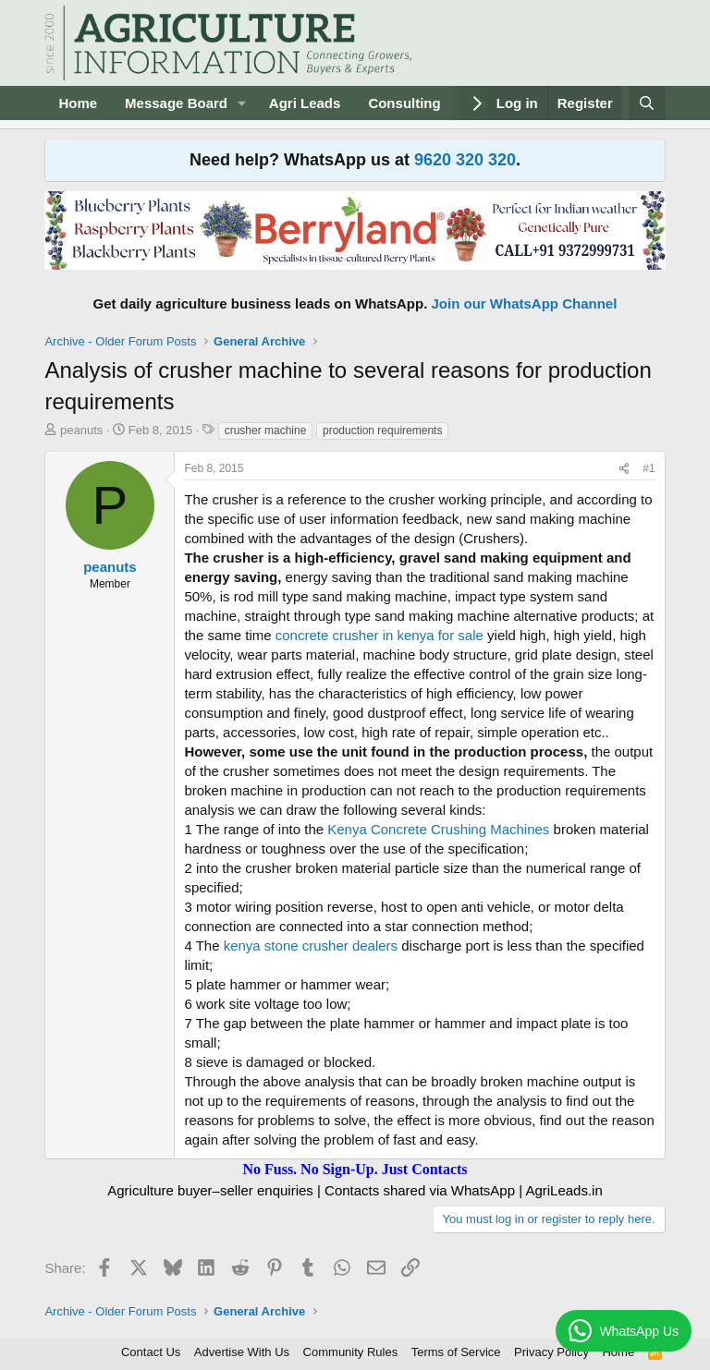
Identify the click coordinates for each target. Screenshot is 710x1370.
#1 (649, 468)
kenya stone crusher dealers (311, 945)
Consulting (404, 103)
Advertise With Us (241, 1352)
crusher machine (266, 430)
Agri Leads (305, 103)
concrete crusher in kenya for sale (379, 635)
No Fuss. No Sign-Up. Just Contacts (354, 1169)
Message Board (176, 103)
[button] (242, 103)
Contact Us (150, 1352)
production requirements (382, 430)
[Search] (647, 103)
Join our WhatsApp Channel (525, 303)
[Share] (624, 468)
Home (77, 103)
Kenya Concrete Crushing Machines (438, 829)
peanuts (81, 430)
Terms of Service (456, 1352)
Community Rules (350, 1352)
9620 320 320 (465, 160)
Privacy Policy (551, 1352)
